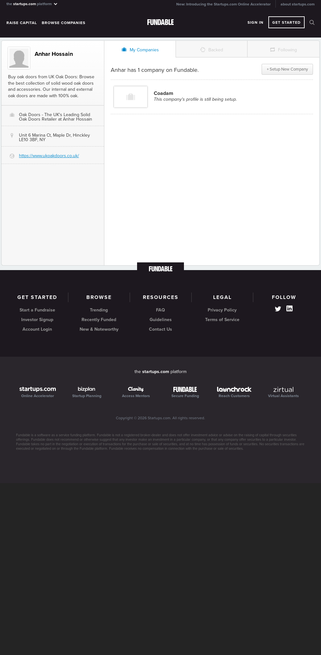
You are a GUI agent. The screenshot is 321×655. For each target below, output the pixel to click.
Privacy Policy (222, 310)
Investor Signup (37, 319)
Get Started (286, 22)
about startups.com (298, 4)
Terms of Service (222, 319)
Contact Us (160, 329)
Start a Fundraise (37, 310)
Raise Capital (21, 23)
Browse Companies (63, 23)
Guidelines (161, 319)
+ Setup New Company (287, 69)
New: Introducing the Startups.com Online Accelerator (223, 4)
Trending (99, 310)
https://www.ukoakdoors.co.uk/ (49, 155)
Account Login (37, 329)
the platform (32, 4)
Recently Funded (99, 319)
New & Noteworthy (99, 329)
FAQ (160, 310)
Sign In (255, 22)
